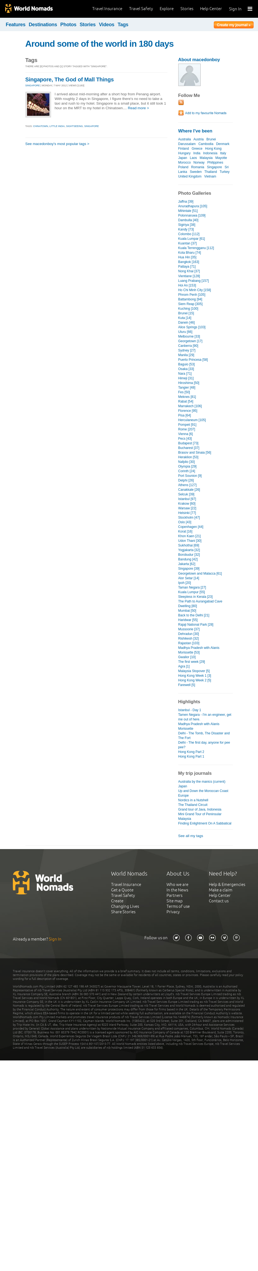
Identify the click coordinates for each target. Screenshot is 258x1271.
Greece (197, 148)
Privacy (173, 911)
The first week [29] (191, 662)
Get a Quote (122, 890)
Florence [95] (187, 411)
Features (15, 24)
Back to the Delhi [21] (193, 615)
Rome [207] (186, 429)
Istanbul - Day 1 (189, 710)
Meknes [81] (187, 397)
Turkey (224, 172)
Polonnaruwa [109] (192, 215)
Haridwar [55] (188, 620)
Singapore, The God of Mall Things (69, 79)
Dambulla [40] (188, 220)
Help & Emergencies (227, 884)
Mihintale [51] (188, 211)
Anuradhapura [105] (192, 206)
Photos (68, 24)
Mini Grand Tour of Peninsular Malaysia (200, 816)
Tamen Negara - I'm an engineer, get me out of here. (205, 717)
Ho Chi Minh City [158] (194, 290)
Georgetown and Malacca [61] (200, 573)
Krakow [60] (186, 504)
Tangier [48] (186, 387)
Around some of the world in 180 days (99, 44)
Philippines (215, 162)
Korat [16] (185, 531)
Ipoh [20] (184, 583)
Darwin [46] (186, 322)
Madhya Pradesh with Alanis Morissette (199, 726)
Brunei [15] (186, 313)
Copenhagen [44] (190, 527)
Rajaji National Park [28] (195, 624)
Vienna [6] (185, 434)
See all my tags (190, 836)
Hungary (184, 153)
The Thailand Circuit (192, 805)
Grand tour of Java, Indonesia (199, 809)
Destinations (43, 24)
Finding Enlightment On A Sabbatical (205, 823)
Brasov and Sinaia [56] (194, 452)
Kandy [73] (186, 229)
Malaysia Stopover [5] (194, 671)
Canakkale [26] (189, 490)
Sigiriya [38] (186, 225)
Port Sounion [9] (190, 476)
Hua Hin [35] (187, 257)
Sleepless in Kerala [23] (195, 597)
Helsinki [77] (187, 513)
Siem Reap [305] (190, 304)
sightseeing (74, 126)
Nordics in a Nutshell (193, 800)
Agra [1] (184, 666)
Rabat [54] (185, 401)
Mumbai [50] (187, 611)
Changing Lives (125, 906)
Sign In (235, 9)
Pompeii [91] (187, 425)
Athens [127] (187, 485)
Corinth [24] (186, 471)
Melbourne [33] (189, 336)
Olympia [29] (187, 466)
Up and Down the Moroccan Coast (203, 791)
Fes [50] (184, 392)
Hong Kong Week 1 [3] (194, 676)
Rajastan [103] (189, 643)
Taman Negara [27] (192, 587)
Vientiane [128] (189, 276)
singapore (91, 126)
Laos (193, 158)
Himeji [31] (186, 378)
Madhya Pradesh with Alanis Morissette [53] (199, 650)
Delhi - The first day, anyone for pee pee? (204, 745)
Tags (123, 24)
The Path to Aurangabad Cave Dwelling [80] (200, 603)
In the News (177, 890)
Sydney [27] (186, 350)
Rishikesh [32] (188, 638)
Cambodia (205, 144)
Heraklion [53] (188, 457)
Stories (186, 8)
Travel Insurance (107, 8)
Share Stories (123, 911)
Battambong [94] (190, 299)
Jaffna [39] (186, 201)
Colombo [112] (189, 234)
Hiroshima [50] (188, 383)
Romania (197, 167)
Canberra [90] (188, 346)
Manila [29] (186, 355)
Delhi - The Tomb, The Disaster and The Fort (204, 735)
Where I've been (195, 131)
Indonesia (210, 153)
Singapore (214, 167)
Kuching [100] (188, 309)
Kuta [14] (184, 318)
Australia (184, 139)
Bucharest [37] (188, 448)
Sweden (195, 172)
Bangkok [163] (188, 262)
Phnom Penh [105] (192, 295)
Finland (183, 148)
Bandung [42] (188, 559)
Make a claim (220, 890)
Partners (174, 895)
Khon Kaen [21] (189, 536)
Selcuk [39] (186, 494)
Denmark (222, 144)
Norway (199, 162)
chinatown (40, 126)
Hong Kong (213, 148)
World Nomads (28, 9)
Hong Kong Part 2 (191, 752)
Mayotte (221, 158)
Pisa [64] (184, 415)
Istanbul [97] (187, 499)
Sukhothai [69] (188, 545)
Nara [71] (185, 374)
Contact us (219, 900)
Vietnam (210, 176)
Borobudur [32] (189, 555)
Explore (167, 8)
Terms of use (178, 906)
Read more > (138, 108)
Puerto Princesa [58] (193, 360)
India (196, 153)
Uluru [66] (185, 332)
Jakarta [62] (186, 564)
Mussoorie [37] (189, 629)
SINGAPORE (32, 85)
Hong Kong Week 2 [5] (194, 680)
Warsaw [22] (187, 508)
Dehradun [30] (188, 634)
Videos (106, 24)
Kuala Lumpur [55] (191, 592)
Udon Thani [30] (189, 541)
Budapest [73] (188, 443)
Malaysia (206, 158)
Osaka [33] (186, 369)
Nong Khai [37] (189, 271)
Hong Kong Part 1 (191, 756)
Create (117, 900)
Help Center (211, 8)
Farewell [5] (186, 685)
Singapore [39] (189, 569)
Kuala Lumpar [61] (191, 239)
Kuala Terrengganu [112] (196, 248)
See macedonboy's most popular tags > (57, 144)
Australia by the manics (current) (202, 782)
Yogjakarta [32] (189, 550)
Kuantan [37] (187, 243)
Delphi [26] (186, 480)
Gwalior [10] (187, 657)
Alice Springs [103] (192, 327)
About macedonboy (199, 59)
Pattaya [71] (187, 266)
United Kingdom (190, 176)
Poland (183, 167)
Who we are (177, 884)
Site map (175, 900)
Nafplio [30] (186, 462)
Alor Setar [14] (188, 578)
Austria (199, 139)
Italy (223, 153)
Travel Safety (141, 8)
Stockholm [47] (189, 517)
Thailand (210, 172)
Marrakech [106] (190, 406)
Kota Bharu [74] (189, 253)
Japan (182, 158)
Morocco (184, 162)
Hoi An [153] (187, 285)
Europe (183, 795)
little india (57, 126)
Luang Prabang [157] (193, 281)
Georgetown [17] (190, 341)
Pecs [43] (185, 439)
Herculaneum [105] (192, 420)
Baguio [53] (186, 364)
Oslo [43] (184, 522)
